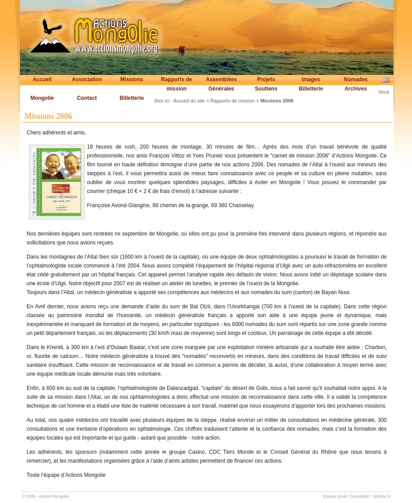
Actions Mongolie (54, 496)
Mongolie (42, 98)
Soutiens (266, 89)
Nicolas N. (382, 496)
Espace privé (334, 496)
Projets (266, 79)
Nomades (356, 79)
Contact (87, 98)
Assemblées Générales (221, 84)
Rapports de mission (176, 84)
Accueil (42, 79)
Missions (131, 79)
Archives (356, 89)
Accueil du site (189, 100)
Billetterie (311, 89)
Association (87, 79)
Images (311, 79)
